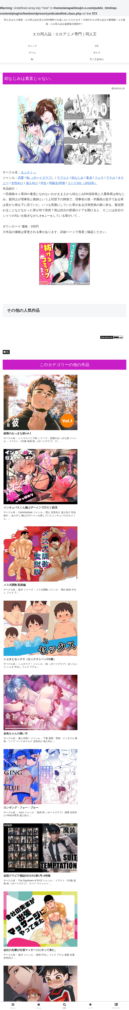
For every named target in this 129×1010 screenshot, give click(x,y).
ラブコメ (63, 177)
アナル (110, 177)
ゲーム (106, 994)
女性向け (17, 183)
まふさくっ (28, 172)
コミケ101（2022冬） (82, 183)
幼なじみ (77, 177)
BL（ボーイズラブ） (40, 177)
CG (64, 994)
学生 (43, 183)
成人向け (32, 183)
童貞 (89, 177)
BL (6, 352)
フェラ (99, 177)
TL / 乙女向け (107, 999)
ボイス (22, 999)
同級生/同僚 (57, 183)
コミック (22, 994)
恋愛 (21, 177)
